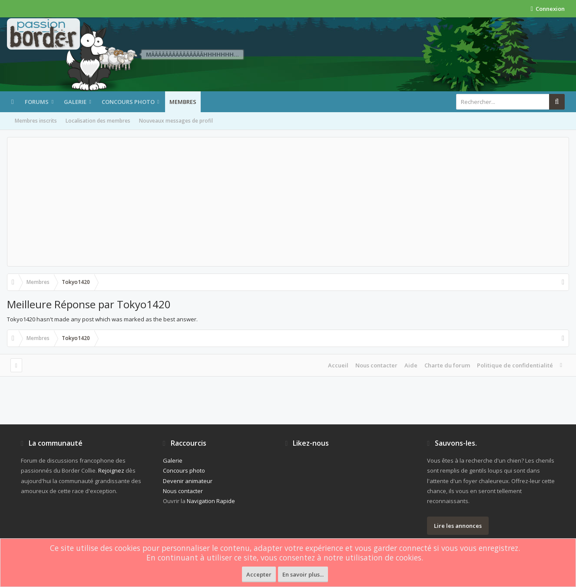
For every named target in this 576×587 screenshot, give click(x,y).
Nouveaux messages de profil (176, 120)
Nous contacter (376, 365)
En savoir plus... (303, 574)
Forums (37, 102)
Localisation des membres (98, 120)
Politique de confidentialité (515, 365)
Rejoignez (111, 470)
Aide (410, 365)
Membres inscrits (36, 120)
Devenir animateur (187, 481)
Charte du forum (447, 365)
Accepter (258, 574)
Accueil (338, 365)
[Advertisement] (288, 202)
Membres (182, 102)
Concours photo (128, 102)
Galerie (75, 102)
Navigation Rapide (211, 501)
